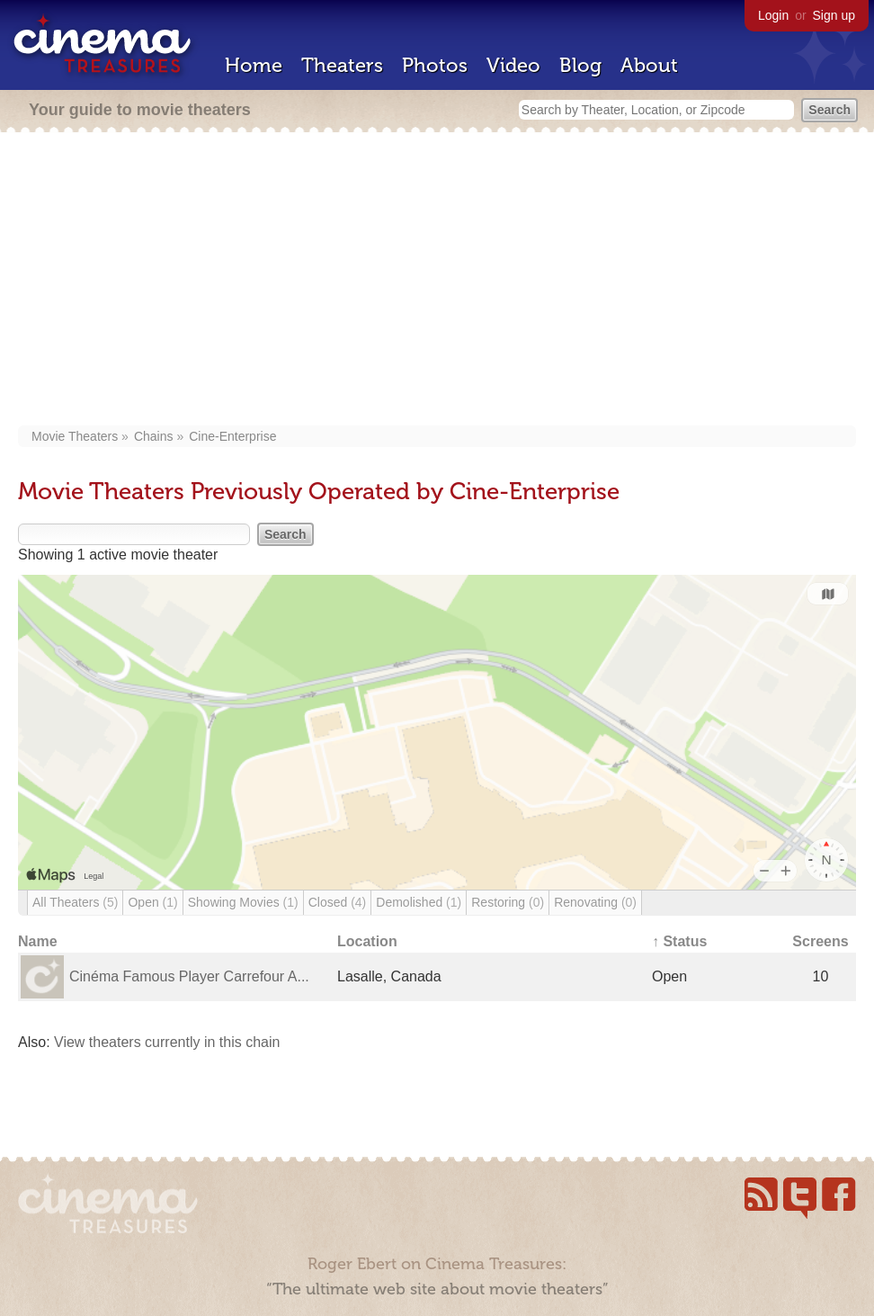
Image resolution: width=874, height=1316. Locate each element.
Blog (580, 65)
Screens (820, 941)
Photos (435, 65)
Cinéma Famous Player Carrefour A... (189, 976)
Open (152, 902)
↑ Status (679, 941)
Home (253, 65)
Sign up (834, 15)
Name (38, 941)
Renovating (595, 902)
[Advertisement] (437, 281)
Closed (337, 902)
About (649, 65)
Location (367, 941)
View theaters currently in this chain (167, 1042)
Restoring (507, 902)
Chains (154, 436)
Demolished (418, 902)
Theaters (342, 65)
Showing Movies (243, 902)
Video (513, 65)
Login (773, 15)
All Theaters (75, 902)
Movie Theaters (74, 436)
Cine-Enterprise (232, 436)
